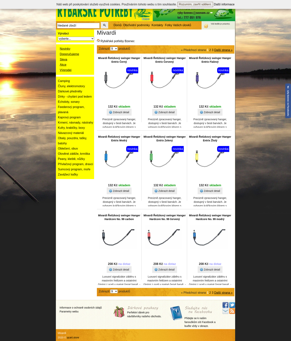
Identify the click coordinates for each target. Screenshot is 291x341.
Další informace (224, 4)
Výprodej (65, 70)
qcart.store (73, 337)
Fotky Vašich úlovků (178, 25)
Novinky (65, 48)
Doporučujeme (69, 54)
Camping (64, 81)
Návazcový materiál (71, 133)
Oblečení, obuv (68, 148)
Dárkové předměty (70, 91)
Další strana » (223, 50)
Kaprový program (69, 117)
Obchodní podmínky (136, 25)
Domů (118, 25)
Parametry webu (69, 311)
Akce (63, 64)
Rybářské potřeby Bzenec (118, 41)
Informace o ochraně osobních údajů (81, 307)
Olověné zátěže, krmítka (74, 153)
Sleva (63, 59)
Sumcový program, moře (74, 169)
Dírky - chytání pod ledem (75, 96)
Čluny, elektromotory (71, 86)
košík (217, 24)
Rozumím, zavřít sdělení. (195, 4)
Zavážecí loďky (68, 174)
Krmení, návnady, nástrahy (75, 122)
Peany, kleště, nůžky (71, 158)
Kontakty (157, 25)
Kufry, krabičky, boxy (71, 127)
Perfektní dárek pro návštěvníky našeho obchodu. (144, 312)
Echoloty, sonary (69, 101)
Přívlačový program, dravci (75, 164)
